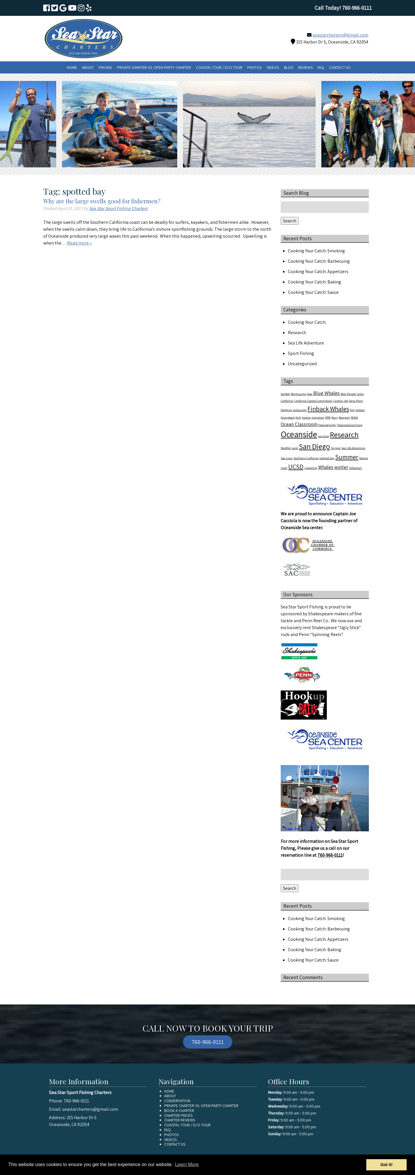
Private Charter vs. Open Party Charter (154, 67)
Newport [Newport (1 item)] (344, 417)
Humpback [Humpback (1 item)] (288, 417)
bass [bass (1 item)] (309, 394)
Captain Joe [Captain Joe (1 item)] (340, 401)
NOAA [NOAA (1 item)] (354, 417)
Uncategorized (302, 364)
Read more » (79, 243)
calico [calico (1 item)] (360, 394)
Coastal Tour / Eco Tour (219, 67)
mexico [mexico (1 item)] (306, 417)
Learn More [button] (187, 1164)
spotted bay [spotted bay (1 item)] (326, 458)
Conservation (177, 1100)
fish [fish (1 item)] (352, 410)
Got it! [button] (386, 1164)
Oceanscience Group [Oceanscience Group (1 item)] (349, 425)
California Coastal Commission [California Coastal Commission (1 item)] (313, 401)
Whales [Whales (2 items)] (325, 467)
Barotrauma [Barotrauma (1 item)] (298, 394)
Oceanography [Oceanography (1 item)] (327, 425)
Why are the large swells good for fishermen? (102, 201)
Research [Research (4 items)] (344, 434)
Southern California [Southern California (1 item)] (305, 458)
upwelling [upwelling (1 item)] (310, 468)
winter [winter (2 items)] (341, 467)
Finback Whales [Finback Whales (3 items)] (328, 408)
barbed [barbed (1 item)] (285, 394)
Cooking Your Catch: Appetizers (318, 271)
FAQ (321, 67)
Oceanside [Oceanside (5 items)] (299, 434)
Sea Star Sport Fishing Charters (118, 208)
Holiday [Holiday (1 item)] (360, 410)
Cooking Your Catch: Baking (314, 282)
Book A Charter (179, 1110)
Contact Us (339, 67)
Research (297, 333)
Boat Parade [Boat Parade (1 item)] (348, 394)
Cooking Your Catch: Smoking (316, 251)
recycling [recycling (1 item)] (323, 436)
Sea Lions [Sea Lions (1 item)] (287, 458)
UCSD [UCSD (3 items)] (295, 466)
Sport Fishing (301, 353)
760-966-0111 (330, 855)
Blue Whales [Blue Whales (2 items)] (326, 393)
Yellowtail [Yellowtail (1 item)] (355, 468)
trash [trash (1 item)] (284, 468)
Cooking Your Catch (307, 322)
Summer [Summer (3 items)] (346, 457)
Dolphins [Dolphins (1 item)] (286, 410)
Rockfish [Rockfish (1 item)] (286, 448)
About (88, 67)
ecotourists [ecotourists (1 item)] (300, 410)
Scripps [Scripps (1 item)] (335, 448)
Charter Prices (178, 1115)
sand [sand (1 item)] (295, 448)
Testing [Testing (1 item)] (363, 458)
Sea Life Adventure (306, 343)
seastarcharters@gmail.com (340, 35)
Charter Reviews (179, 1120)
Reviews (305, 67)
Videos (273, 67)
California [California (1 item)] (287, 401)
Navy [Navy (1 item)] (334, 417)
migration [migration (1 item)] (318, 417)
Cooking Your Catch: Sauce (313, 292)
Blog (288, 67)
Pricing (105, 67)
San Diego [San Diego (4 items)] (314, 446)
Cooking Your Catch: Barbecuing (319, 261)
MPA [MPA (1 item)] (328, 417)
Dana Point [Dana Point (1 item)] (356, 401)
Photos (254, 67)
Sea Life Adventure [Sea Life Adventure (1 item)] (353, 448)
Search (289, 221)
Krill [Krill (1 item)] (298, 417)
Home (72, 67)
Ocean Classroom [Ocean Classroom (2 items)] (299, 424)
